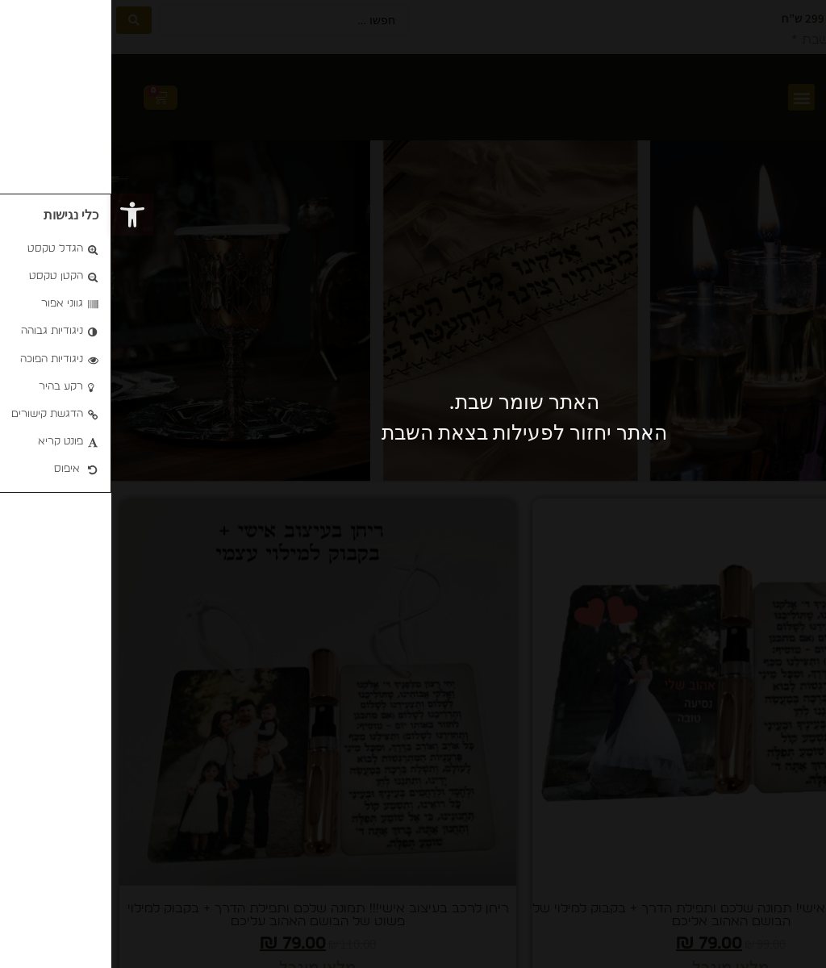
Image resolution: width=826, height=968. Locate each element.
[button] (21, 215)
